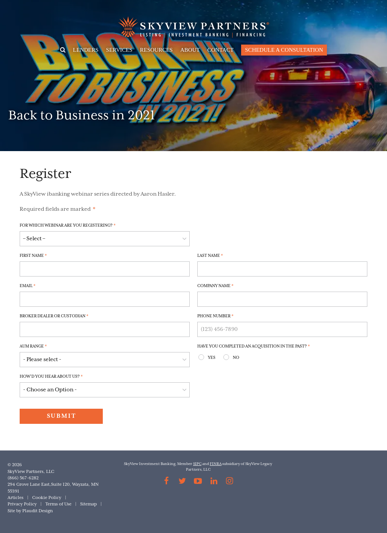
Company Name (215, 286)
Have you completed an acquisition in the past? (253, 346)
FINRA (215, 464)
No (236, 357)
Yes (211, 357)
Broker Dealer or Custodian (54, 316)
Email (28, 286)
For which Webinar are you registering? (68, 225)
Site (11, 510)
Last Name (210, 255)
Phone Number (215, 316)
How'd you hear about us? (51, 376)
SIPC (197, 464)
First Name (33, 255)
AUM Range (33, 346)
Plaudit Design (37, 510)
